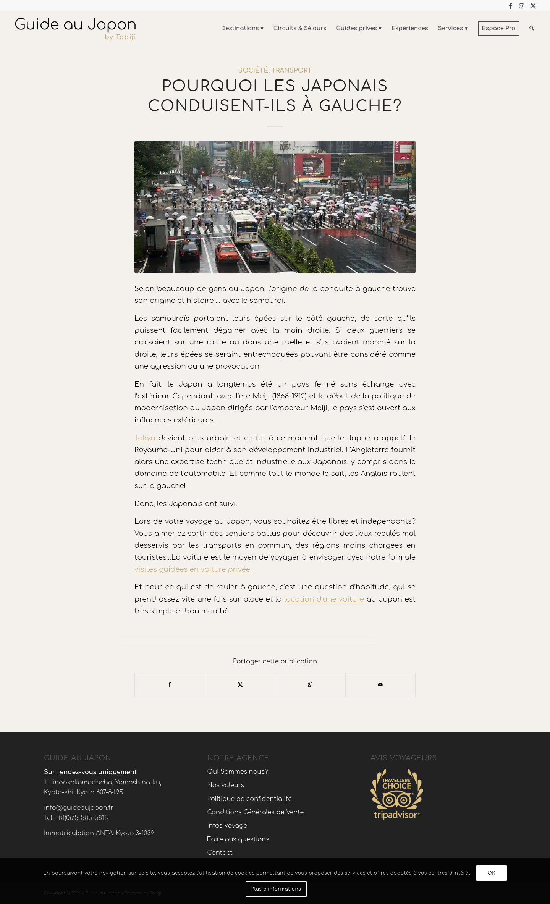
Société (253, 70)
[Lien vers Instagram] (521, 5)
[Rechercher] (531, 28)
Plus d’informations (276, 889)
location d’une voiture (324, 599)
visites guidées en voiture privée (192, 569)
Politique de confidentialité (249, 799)
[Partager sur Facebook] (170, 684)
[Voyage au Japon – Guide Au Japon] (75, 28)
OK (491, 873)
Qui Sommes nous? (237, 771)
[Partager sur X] (240, 684)
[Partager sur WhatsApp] (310, 684)
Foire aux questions (238, 839)
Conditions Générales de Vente (255, 812)
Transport (292, 70)
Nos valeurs (225, 785)
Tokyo (144, 438)
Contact (220, 852)
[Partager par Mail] (381, 684)
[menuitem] (242, 28)
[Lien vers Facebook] (510, 5)
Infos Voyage (227, 825)
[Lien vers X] (533, 5)
